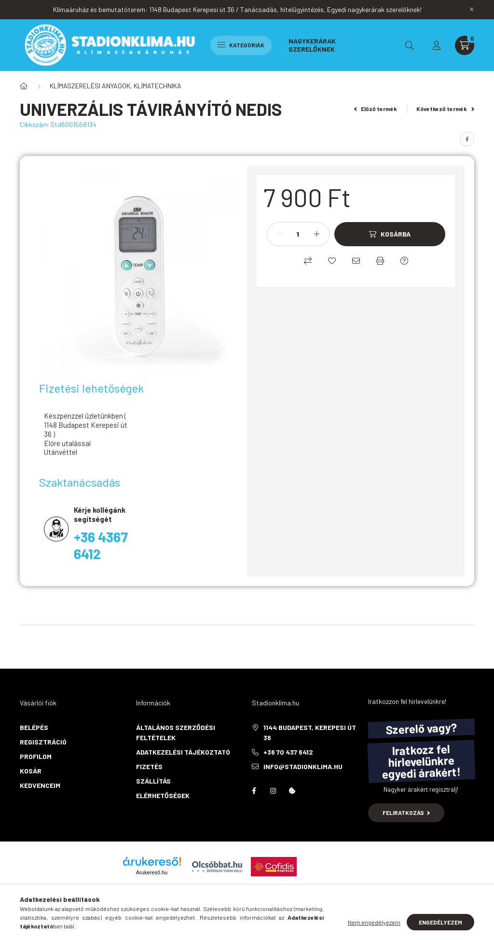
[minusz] (279, 234)
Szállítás (153, 781)
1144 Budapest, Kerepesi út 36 (309, 732)
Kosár (30, 771)
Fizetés (149, 766)
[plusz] (317, 234)
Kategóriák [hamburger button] (241, 45)
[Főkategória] (23, 86)
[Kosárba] (389, 234)
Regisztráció (43, 742)
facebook (253, 790)
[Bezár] (472, 9)
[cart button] (464, 45)
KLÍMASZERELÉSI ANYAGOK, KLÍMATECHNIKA (115, 86)
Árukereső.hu (151, 872)
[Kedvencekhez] (332, 260)
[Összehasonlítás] (307, 260)
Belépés (34, 727)
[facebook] (467, 139)
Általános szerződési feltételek (175, 732)
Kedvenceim (40, 785)
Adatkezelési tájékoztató (183, 752)
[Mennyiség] (298, 234)
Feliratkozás (406, 812)
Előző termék (376, 108)
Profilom (36, 756)
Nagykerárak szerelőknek (312, 45)
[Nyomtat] (380, 260)
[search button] (409, 45)
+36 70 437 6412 (288, 752)
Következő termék (445, 108)
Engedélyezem (440, 922)
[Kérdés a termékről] (404, 260)
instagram (273, 790)
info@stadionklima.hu (303, 766)
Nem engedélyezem (374, 922)
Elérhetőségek (163, 795)
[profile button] (436, 45)
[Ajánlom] (356, 260)
